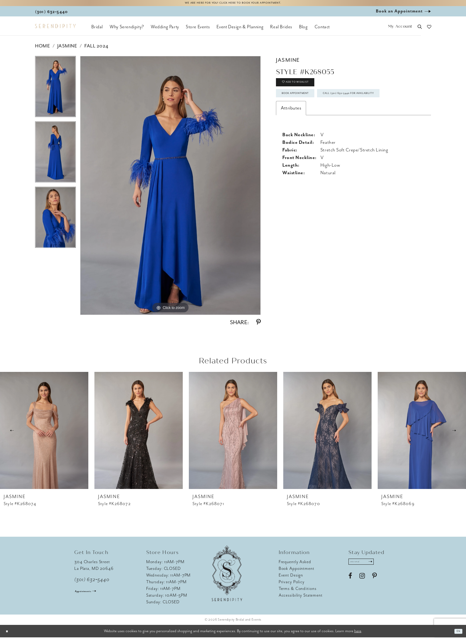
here (357, 634)
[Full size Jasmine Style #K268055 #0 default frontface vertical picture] (170, 189)
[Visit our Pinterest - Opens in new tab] (374, 583)
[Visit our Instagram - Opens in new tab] (362, 583)
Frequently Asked (295, 565)
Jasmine (67, 50)
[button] (400, 30)
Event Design (291, 578)
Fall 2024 (96, 50)
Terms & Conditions (297, 592)
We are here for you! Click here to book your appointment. (233, 5)
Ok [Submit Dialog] (456, 634)
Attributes (291, 142)
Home (42, 50)
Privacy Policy (292, 585)
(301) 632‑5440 (91, 583)
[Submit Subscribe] (384, 567)
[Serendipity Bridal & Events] (55, 30)
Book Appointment (307, 107)
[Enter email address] (369, 567)
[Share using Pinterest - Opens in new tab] (258, 326)
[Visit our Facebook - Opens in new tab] (350, 583)
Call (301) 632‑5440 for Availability (327, 124)
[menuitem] (97, 30)
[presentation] (44, 434)
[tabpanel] (55, 92)
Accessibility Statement (301, 598)
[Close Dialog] (9, 634)
